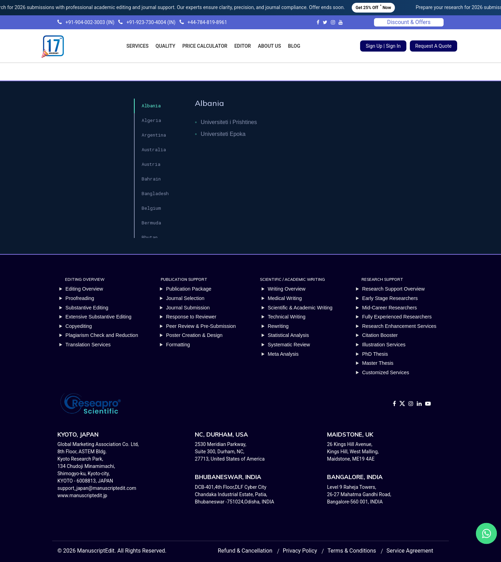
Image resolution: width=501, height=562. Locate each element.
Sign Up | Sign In (383, 46)
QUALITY (165, 46)
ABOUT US (269, 46)
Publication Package (188, 289)
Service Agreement (410, 550)
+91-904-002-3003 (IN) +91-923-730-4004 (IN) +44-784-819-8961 (142, 22)
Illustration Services (384, 344)
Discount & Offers (408, 22)
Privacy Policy (300, 550)
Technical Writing (286, 317)
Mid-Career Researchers (389, 307)
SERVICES (137, 46)
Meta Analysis (283, 354)
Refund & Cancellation (245, 550)
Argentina (154, 135)
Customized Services (385, 372)
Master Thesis (377, 363)
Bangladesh (155, 193)
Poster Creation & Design (194, 335)
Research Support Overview (393, 289)
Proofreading (79, 298)
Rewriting (278, 326)
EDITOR (242, 46)
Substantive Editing (86, 307)
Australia (154, 149)
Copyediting (78, 326)
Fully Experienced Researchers (397, 317)
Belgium (151, 208)
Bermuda (151, 223)
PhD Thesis (375, 354)
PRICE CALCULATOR (205, 46)
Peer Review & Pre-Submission (201, 326)
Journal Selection (185, 298)
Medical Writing (285, 298)
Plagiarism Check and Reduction (101, 335)
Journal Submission (188, 307)
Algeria (151, 120)
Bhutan (150, 237)
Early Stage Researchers (390, 298)
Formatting (178, 344)
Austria (151, 164)
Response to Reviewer (191, 317)
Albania (151, 105)
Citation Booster (380, 335)
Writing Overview (286, 289)
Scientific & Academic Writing (300, 307)
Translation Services (88, 344)
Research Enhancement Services (399, 326)
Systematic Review (289, 344)
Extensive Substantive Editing (98, 317)
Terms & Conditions (351, 550)
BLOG (294, 46)
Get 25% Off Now (385, 6)
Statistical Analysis (288, 335)
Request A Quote (433, 46)
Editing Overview (84, 289)
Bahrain (151, 179)
